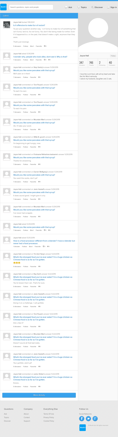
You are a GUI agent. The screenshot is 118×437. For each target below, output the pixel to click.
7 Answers (17, 60)
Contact (27, 417)
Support (27, 421)
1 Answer (16, 247)
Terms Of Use (49, 414)
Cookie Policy (49, 421)
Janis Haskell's (39, 189)
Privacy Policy (49, 417)
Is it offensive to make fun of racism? (29, 25)
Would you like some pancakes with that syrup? (34, 70)
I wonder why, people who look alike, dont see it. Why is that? (40, 57)
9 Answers (17, 267)
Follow (25, 46)
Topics (82, 7)
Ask (68, 7)
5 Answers (17, 46)
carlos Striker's (39, 374)
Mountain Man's (40, 120)
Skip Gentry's (39, 67)
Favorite (39, 46)
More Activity (39, 395)
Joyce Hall (17, 22)
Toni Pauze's (38, 85)
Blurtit (3, 6)
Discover (97, 7)
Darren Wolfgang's (41, 172)
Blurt (32, 46)
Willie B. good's (39, 137)
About (26, 414)
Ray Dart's (37, 274)
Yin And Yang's (39, 254)
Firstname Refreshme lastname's (46, 154)
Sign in (112, 7)
